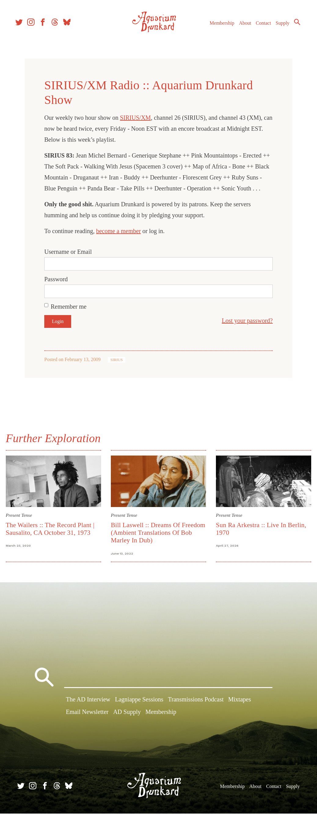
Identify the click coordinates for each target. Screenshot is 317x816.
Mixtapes (239, 703)
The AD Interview (88, 703)
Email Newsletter (87, 716)
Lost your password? (247, 320)
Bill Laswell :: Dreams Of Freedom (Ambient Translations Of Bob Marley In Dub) (154, 531)
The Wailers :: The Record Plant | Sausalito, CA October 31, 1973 (54, 527)
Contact (269, 21)
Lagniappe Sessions (139, 703)
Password (56, 279)
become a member (118, 231)
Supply (289, 21)
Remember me (68, 306)
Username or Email (68, 251)
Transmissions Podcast (196, 703)
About (251, 21)
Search (293, 31)
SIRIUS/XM (135, 117)
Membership (228, 21)
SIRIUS (116, 360)
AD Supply (127, 716)
